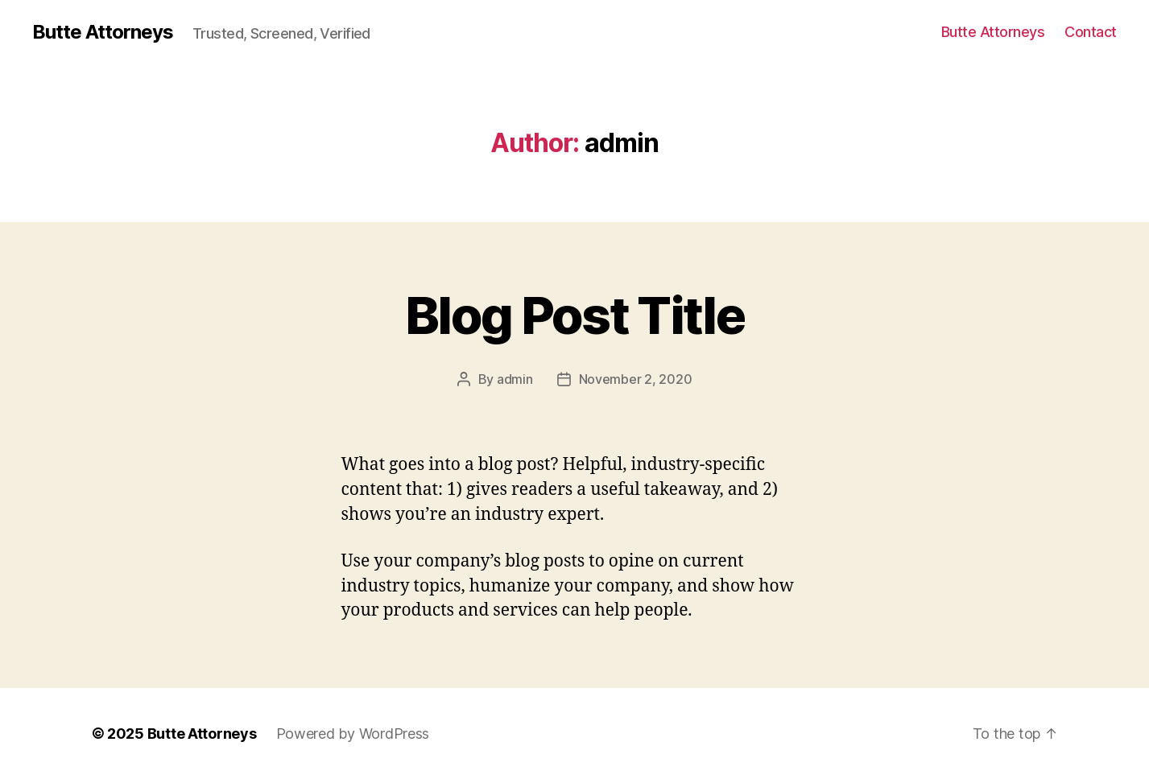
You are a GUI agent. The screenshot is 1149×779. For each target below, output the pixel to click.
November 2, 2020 (635, 379)
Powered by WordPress (353, 733)
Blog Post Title (574, 315)
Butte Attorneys (102, 32)
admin (515, 379)
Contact (1090, 31)
